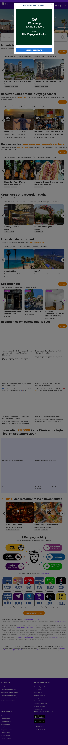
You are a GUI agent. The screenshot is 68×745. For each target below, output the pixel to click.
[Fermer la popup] (51, 5)
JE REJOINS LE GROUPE (34, 50)
